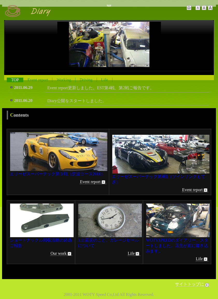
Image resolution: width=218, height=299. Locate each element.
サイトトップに (192, 284)
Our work (61, 253)
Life (104, 80)
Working (64, 80)
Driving (86, 80)
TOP (15, 80)
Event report (37, 80)
